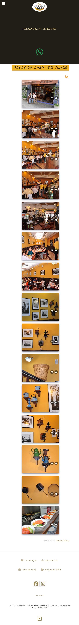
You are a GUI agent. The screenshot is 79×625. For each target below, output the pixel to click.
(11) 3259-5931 (48, 28)
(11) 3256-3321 (30, 28)
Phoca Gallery (62, 540)
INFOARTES (39, 596)
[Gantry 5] (39, 6)
